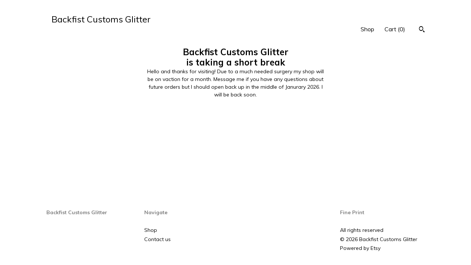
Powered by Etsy (360, 248)
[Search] (422, 30)
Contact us (157, 239)
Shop (367, 29)
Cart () (395, 29)
